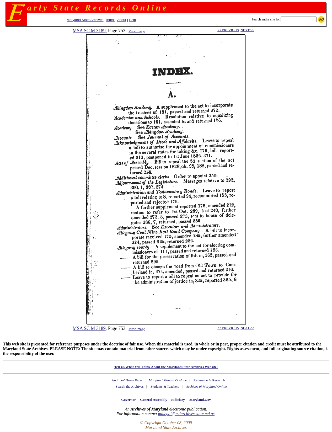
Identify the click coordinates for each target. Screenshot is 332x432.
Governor (128, 400)
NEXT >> (247, 30)
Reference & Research (209, 380)
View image (136, 31)
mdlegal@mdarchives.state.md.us (186, 414)
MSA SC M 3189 (89, 30)
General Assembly (153, 400)
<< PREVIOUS (228, 30)
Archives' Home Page (126, 380)
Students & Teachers (165, 386)
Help (132, 20)
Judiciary (178, 400)
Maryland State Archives (85, 20)
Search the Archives (130, 386)
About (121, 20)
